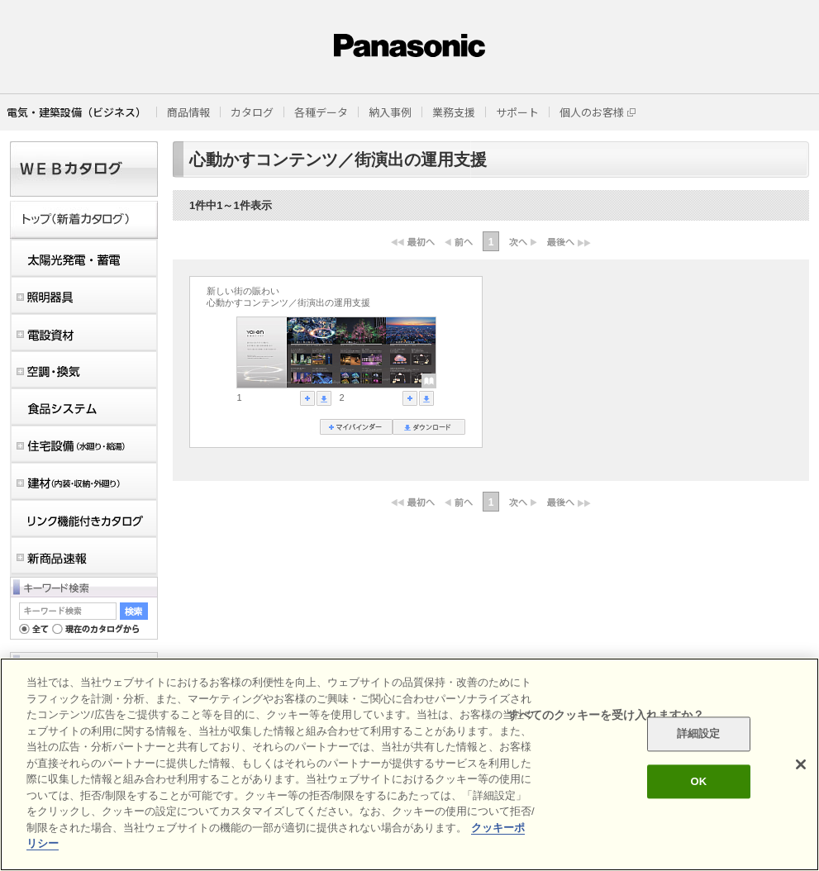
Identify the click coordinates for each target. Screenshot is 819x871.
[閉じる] (801, 764)
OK (698, 781)
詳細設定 (699, 734)
